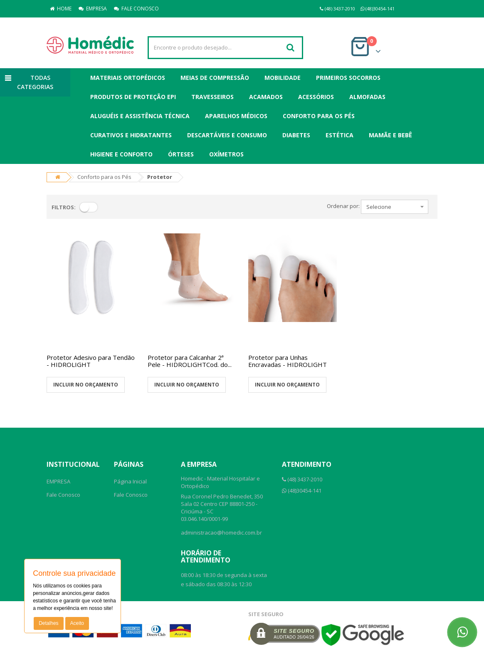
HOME (61, 8)
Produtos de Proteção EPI (133, 97)
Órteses (181, 154)
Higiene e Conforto (121, 154)
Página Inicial (130, 481)
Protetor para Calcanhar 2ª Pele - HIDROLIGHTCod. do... (190, 361)
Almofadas (367, 97)
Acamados (266, 97)
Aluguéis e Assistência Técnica (140, 116)
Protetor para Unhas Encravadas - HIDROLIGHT (287, 361)
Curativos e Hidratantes (131, 135)
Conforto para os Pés (319, 116)
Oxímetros (226, 154)
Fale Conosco (63, 494)
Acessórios (316, 97)
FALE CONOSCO (136, 8)
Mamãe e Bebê (390, 135)
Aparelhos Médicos (236, 116)
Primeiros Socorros (348, 78)
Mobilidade (282, 78)
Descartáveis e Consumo (227, 135)
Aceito (77, 623)
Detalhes (48, 623)
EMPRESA (93, 8)
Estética (339, 135)
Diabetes (296, 135)
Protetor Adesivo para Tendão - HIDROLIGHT (91, 361)
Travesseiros (212, 97)
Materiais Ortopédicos (127, 78)
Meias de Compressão (214, 78)
